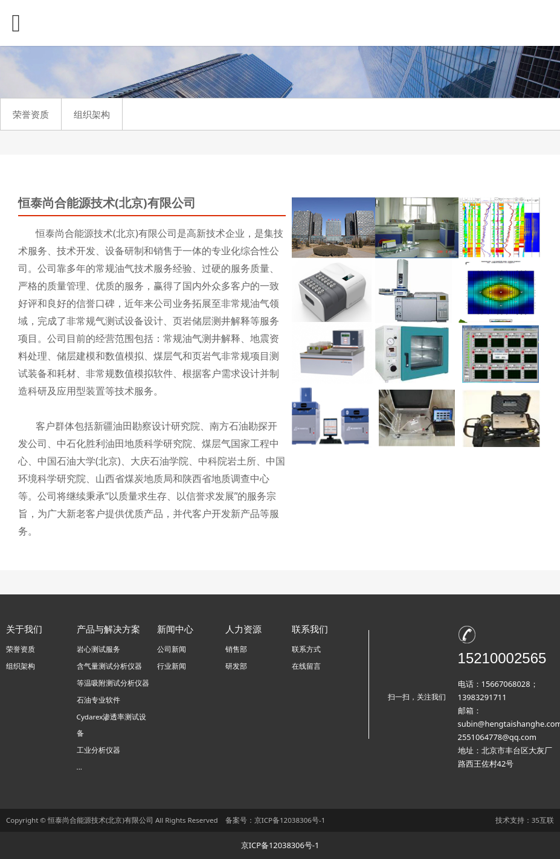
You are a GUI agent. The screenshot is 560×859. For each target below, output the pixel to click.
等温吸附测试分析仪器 (113, 682)
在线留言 (306, 666)
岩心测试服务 (98, 649)
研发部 (236, 666)
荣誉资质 (31, 114)
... (79, 766)
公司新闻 (171, 649)
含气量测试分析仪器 (109, 666)
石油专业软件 (98, 699)
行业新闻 (171, 666)
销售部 (236, 649)
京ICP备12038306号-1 (290, 820)
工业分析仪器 (98, 749)
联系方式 (306, 649)
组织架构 (92, 114)
